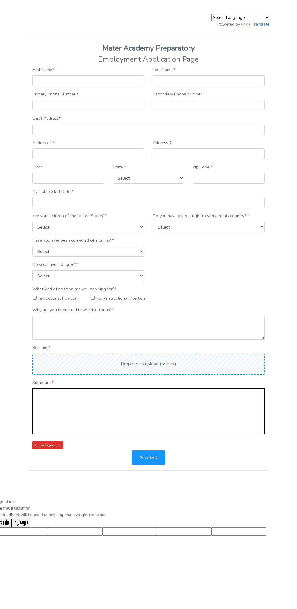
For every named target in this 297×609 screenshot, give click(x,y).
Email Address (46, 118)
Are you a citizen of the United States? (69, 216)
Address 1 (43, 143)
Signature (43, 382)
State (119, 167)
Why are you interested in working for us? (73, 310)
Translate (255, 24)
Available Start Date (52, 191)
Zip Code (202, 167)
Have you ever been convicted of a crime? (73, 240)
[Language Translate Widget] (240, 17)
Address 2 (162, 143)
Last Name (164, 69)
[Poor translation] (21, 523)
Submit (148, 457)
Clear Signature (48, 445)
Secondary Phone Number (177, 94)
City (37, 167)
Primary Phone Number (55, 94)
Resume (41, 347)
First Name (43, 69)
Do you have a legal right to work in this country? (201, 216)
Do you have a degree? (55, 264)
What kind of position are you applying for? (74, 289)
